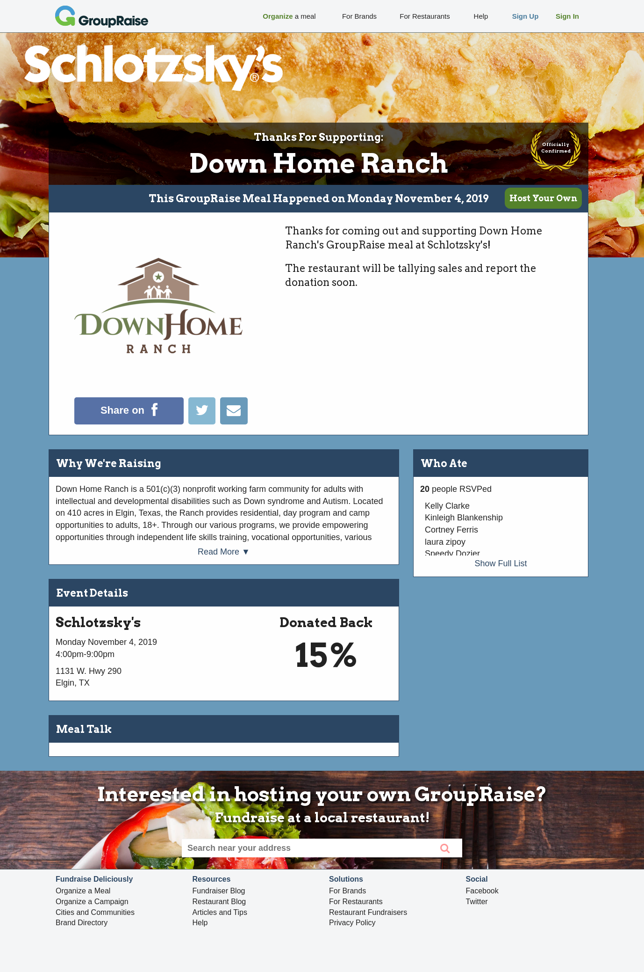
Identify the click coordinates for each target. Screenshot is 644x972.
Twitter (477, 902)
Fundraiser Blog (219, 891)
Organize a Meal (83, 891)
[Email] (233, 421)
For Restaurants (356, 902)
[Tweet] (204, 421)
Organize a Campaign (92, 902)
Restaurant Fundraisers (368, 912)
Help (200, 923)
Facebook (482, 891)
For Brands (347, 891)
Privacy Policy (352, 923)
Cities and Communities (95, 912)
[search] (444, 848)
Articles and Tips (220, 912)
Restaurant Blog (219, 902)
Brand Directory (81, 923)
